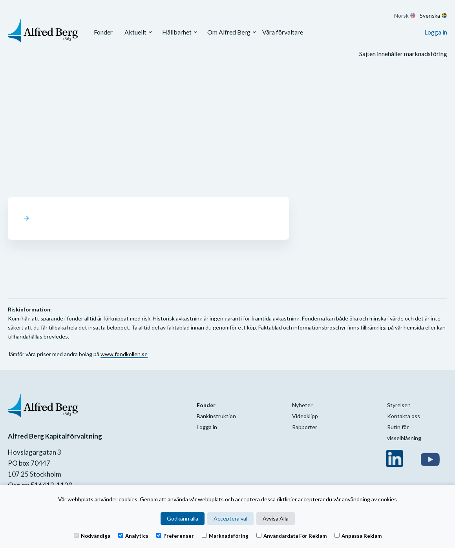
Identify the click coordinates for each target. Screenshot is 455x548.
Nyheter (302, 405)
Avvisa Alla (276, 518)
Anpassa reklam (358, 535)
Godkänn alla (182, 518)
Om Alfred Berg (228, 32)
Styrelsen (399, 405)
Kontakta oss (403, 416)
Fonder (103, 32)
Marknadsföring (225, 535)
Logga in (435, 32)
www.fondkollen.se (124, 354)
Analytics (133, 535)
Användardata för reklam (291, 535)
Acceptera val (230, 518)
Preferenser (175, 535)
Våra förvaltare (282, 32)
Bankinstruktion (216, 416)
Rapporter (304, 427)
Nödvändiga (92, 535)
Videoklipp (305, 416)
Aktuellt (135, 32)
